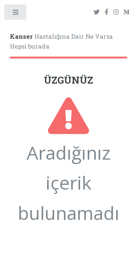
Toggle (16, 13)
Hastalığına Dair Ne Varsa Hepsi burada (61, 42)
